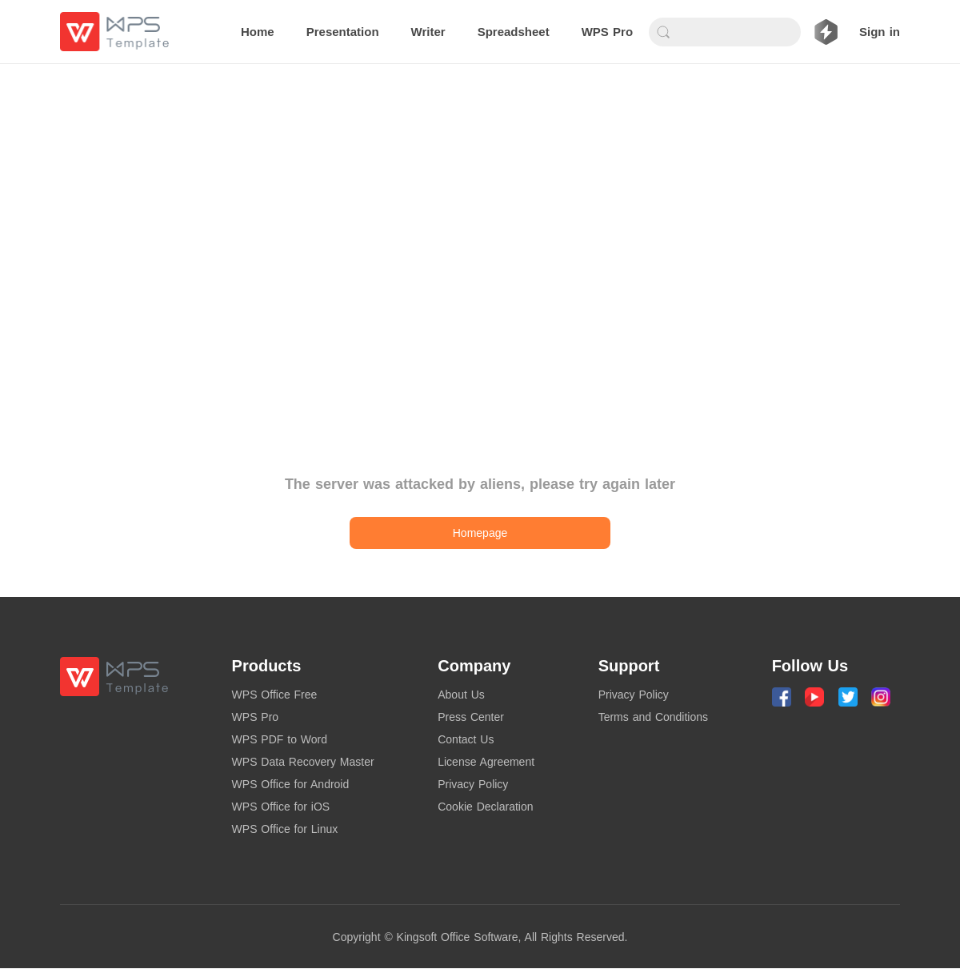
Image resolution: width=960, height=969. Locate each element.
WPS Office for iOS (281, 806)
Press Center (471, 717)
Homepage (480, 533)
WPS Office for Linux (285, 829)
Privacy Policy (473, 784)
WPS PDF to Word (279, 739)
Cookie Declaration (485, 806)
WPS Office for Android (291, 784)
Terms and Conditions (653, 717)
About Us (461, 694)
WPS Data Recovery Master (303, 761)
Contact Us (466, 739)
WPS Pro (255, 717)
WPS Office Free (275, 694)
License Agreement (486, 761)
